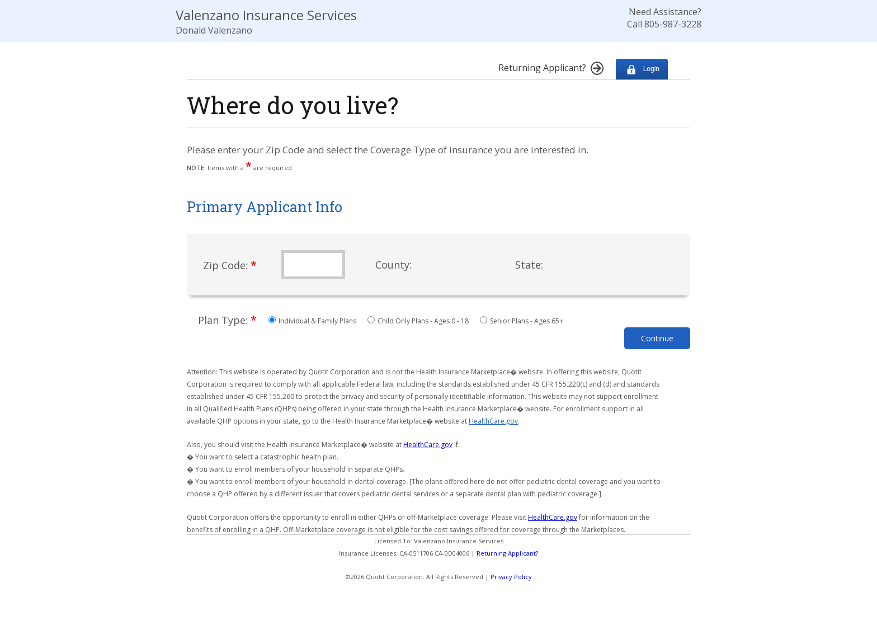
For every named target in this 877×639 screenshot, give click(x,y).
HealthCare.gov (493, 421)
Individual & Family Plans (313, 321)
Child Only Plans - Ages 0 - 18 (418, 321)
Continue (657, 338)
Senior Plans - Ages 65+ (521, 321)
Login (641, 69)
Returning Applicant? (507, 553)
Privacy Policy (511, 576)
